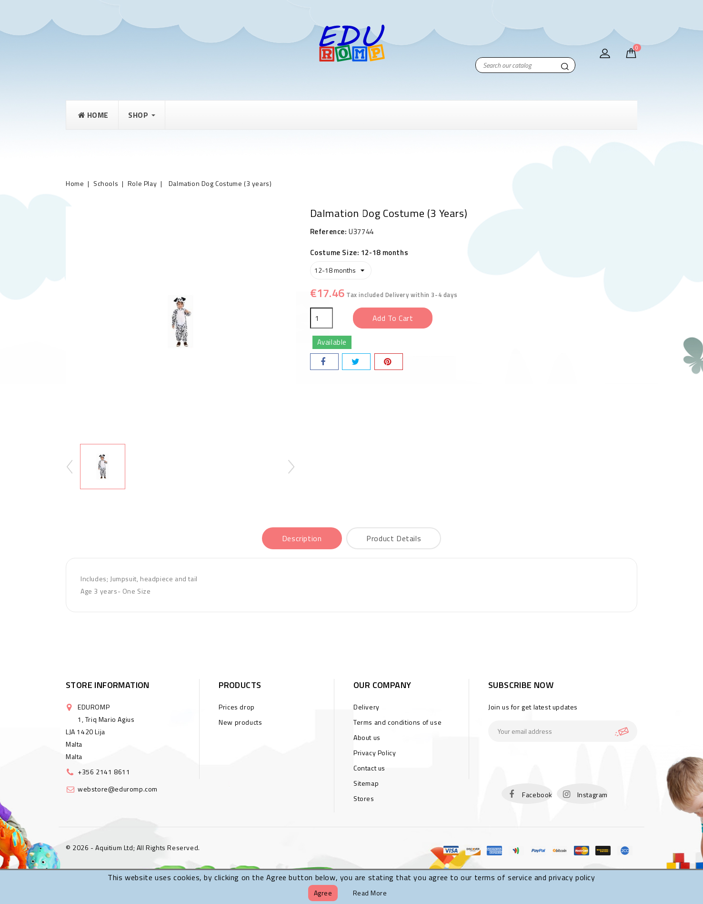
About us (367, 737)
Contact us (369, 768)
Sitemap (366, 783)
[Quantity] (321, 318)
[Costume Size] (341, 270)
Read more (370, 893)
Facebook (537, 795)
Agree (323, 893)
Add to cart (392, 318)
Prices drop (237, 707)
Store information (108, 684)
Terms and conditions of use (397, 722)
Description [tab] (302, 538)
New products (240, 722)
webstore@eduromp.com (118, 789)
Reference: (328, 231)
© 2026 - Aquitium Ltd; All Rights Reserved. (133, 847)
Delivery (366, 707)
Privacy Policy (374, 753)
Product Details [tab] (393, 538)
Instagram (592, 795)
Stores (363, 798)
